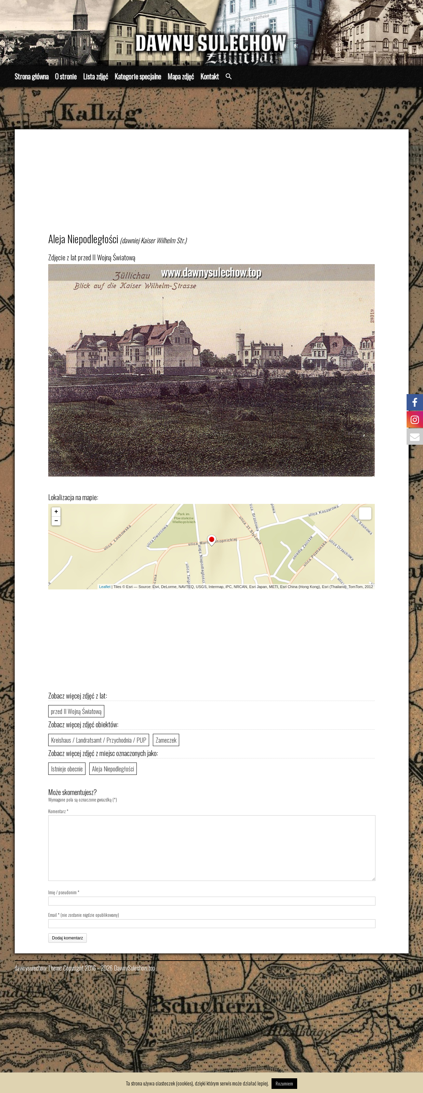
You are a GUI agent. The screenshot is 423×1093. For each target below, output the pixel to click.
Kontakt (209, 76)
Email (52, 914)
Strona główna (32, 76)
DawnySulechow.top (134, 967)
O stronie (66, 76)
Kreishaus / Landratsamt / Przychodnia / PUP (98, 740)
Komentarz (58, 811)
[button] (228, 76)
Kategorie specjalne (138, 76)
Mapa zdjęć (181, 76)
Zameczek (166, 740)
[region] (211, 33)
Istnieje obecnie (67, 768)
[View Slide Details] (211, 33)
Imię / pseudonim (62, 892)
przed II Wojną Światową (76, 711)
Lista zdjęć (95, 76)
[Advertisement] (220, 184)
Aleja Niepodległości (113, 768)
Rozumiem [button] (284, 1083)
